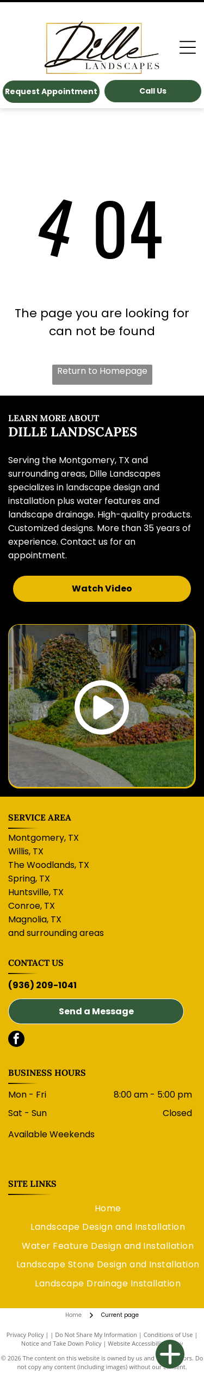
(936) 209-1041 (42, 985)
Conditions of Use (168, 1334)
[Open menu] (188, 47)
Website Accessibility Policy (145, 1343)
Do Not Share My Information (96, 1334)
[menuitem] (107, 1208)
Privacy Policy (25, 1334)
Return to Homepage (102, 371)
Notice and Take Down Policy (61, 1343)
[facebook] (16, 1040)
